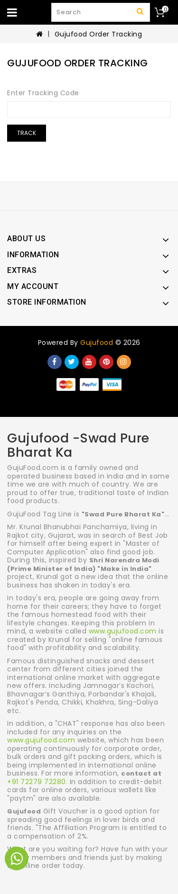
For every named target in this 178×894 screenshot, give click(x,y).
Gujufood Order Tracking (98, 34)
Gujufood (96, 342)
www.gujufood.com (123, 631)
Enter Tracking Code (43, 93)
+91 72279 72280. (37, 781)
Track (26, 133)
